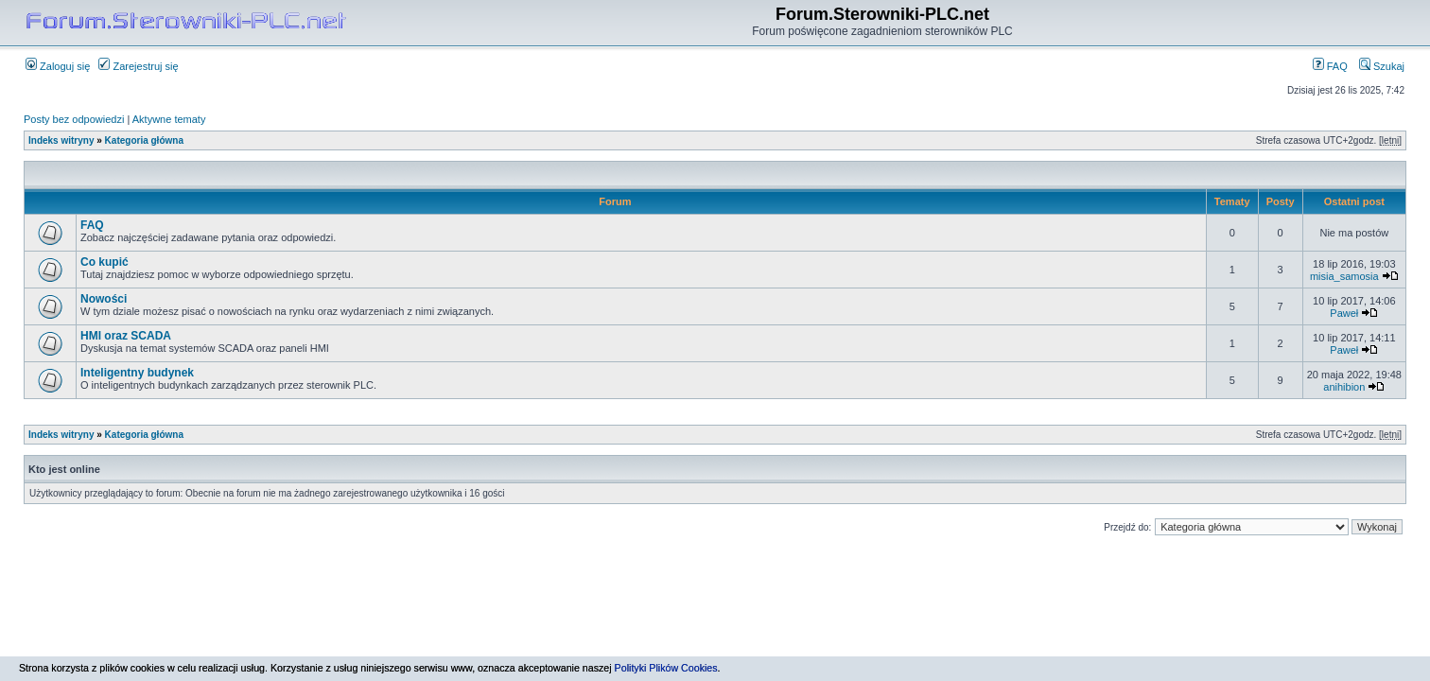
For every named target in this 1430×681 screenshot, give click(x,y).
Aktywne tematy (169, 119)
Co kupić (104, 262)
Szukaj (1381, 66)
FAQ (1330, 66)
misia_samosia (1344, 276)
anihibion (1344, 387)
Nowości (103, 299)
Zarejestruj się (138, 66)
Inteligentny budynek (137, 372)
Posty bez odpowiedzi (74, 119)
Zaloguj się (58, 66)
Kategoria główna (144, 140)
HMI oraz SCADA (125, 335)
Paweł (1344, 313)
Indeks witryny (61, 140)
